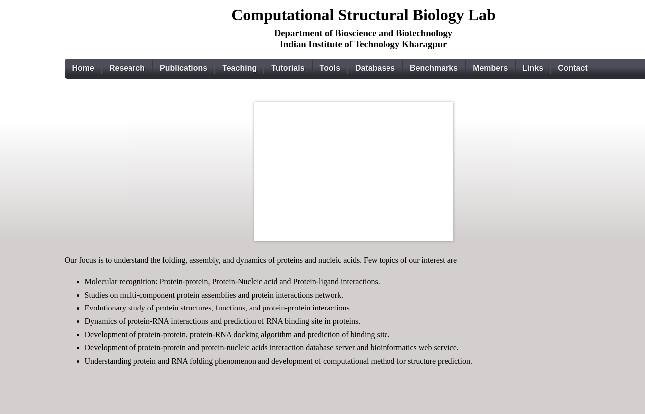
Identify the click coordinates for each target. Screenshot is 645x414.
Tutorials (287, 68)
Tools (330, 68)
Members (490, 68)
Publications (183, 68)
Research (127, 68)
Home (83, 68)
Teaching (239, 68)
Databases (375, 68)
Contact (573, 68)
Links (532, 68)
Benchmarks (434, 68)
